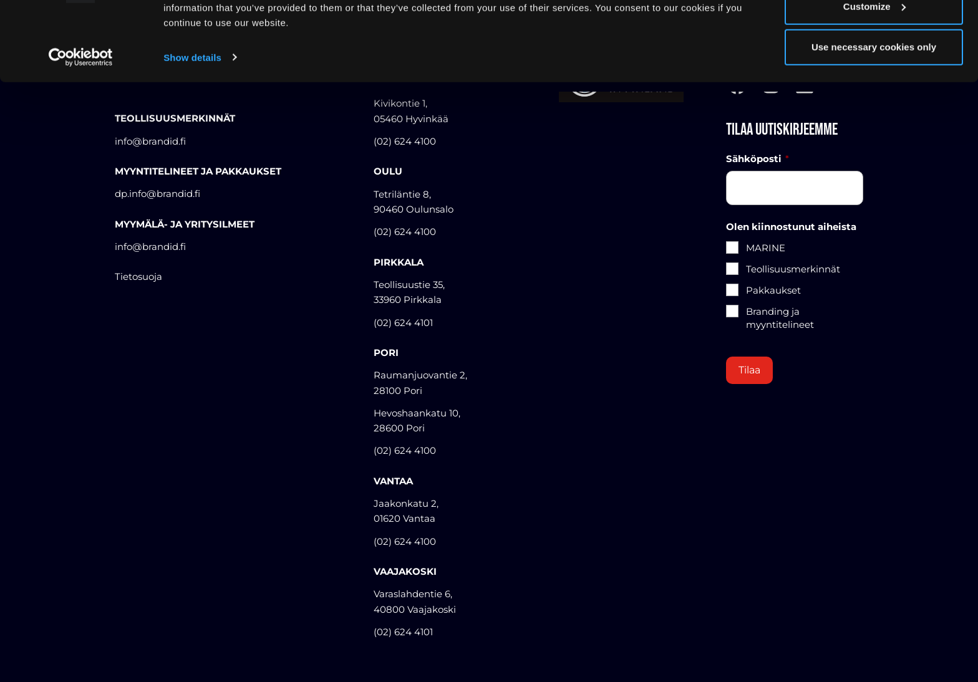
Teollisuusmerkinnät (793, 269)
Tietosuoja (138, 276)
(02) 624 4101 (403, 323)
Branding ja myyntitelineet (780, 318)
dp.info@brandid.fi (157, 193)
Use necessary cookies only (873, 114)
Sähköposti (757, 159)
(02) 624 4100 (405, 232)
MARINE (765, 248)
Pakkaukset (773, 290)
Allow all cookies (874, 32)
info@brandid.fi (150, 246)
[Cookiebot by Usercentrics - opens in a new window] (80, 124)
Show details (192, 124)
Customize (874, 74)
